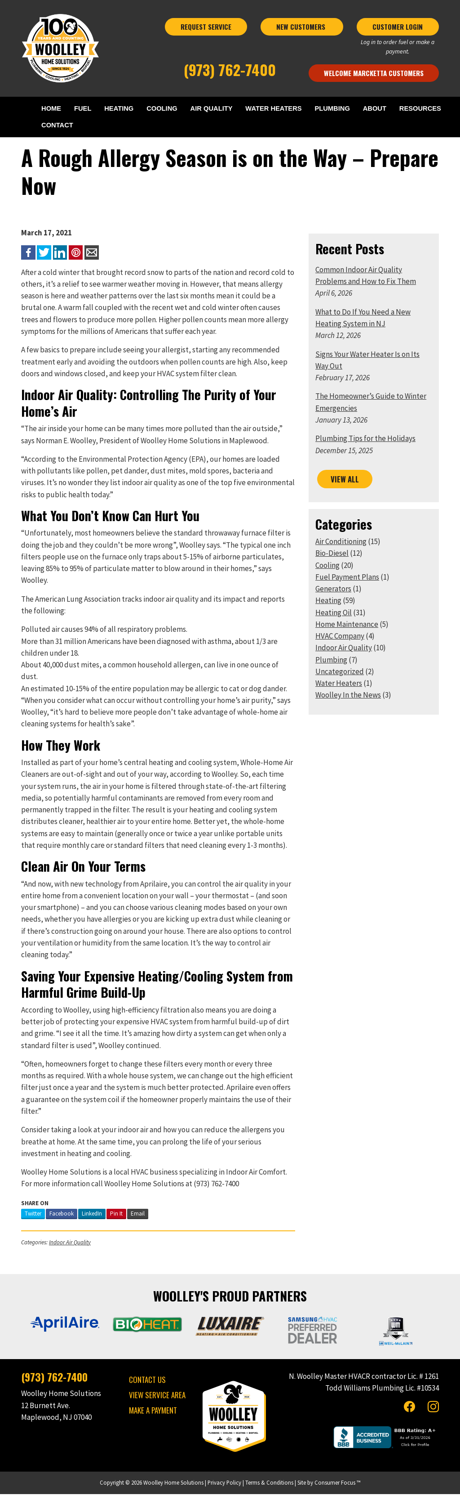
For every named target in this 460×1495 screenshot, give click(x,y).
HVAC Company (339, 637)
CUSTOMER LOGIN (397, 27)
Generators (333, 589)
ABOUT (374, 109)
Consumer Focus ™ (337, 1483)
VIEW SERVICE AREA (157, 1395)
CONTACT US (147, 1380)
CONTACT (57, 126)
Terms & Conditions (269, 1483)
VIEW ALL (345, 479)
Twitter (33, 1214)
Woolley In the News (348, 696)
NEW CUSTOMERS (301, 27)
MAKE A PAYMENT (153, 1411)
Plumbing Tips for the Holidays (365, 439)
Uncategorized (339, 672)
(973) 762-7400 (230, 70)
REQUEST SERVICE (206, 27)
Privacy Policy (224, 1483)
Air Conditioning (341, 542)
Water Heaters (338, 684)
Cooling (327, 566)
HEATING (118, 109)
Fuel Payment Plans (347, 577)
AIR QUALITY (210, 109)
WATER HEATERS (273, 109)
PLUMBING (332, 109)
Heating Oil (333, 613)
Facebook (61, 1214)
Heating (328, 601)
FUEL (82, 109)
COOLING (161, 109)
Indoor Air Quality (70, 1243)
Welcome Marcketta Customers (374, 73)
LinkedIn (92, 1214)
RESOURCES (419, 109)
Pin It (116, 1214)
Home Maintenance (346, 625)
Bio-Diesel (332, 554)
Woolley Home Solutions (173, 1483)
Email (138, 1214)
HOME (51, 109)
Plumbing (331, 660)
